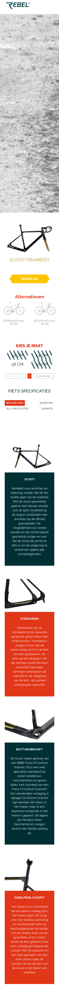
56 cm (17, 364)
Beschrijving (14, 403)
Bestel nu (29, 279)
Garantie (47, 408)
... (51, 376)
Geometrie (46, 403)
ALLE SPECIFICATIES (17, 408)
